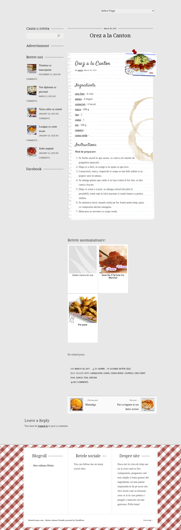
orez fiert (79, 93)
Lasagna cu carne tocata (48, 128)
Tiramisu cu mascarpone (45, 67)
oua (77, 114)
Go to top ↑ (148, 520)
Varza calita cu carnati (50, 109)
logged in (43, 426)
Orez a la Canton (110, 35)
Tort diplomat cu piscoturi (47, 89)
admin (80, 70)
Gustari (114, 369)
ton (76, 125)
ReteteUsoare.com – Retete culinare (53, 12)
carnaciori (80, 104)
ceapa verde (81, 135)
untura (78, 99)
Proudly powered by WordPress (71, 520)
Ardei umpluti (46, 148)
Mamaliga (90, 404)
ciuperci (79, 130)
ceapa (78, 119)
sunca (78, 109)
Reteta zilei (125, 369)
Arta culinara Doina (43, 465)
